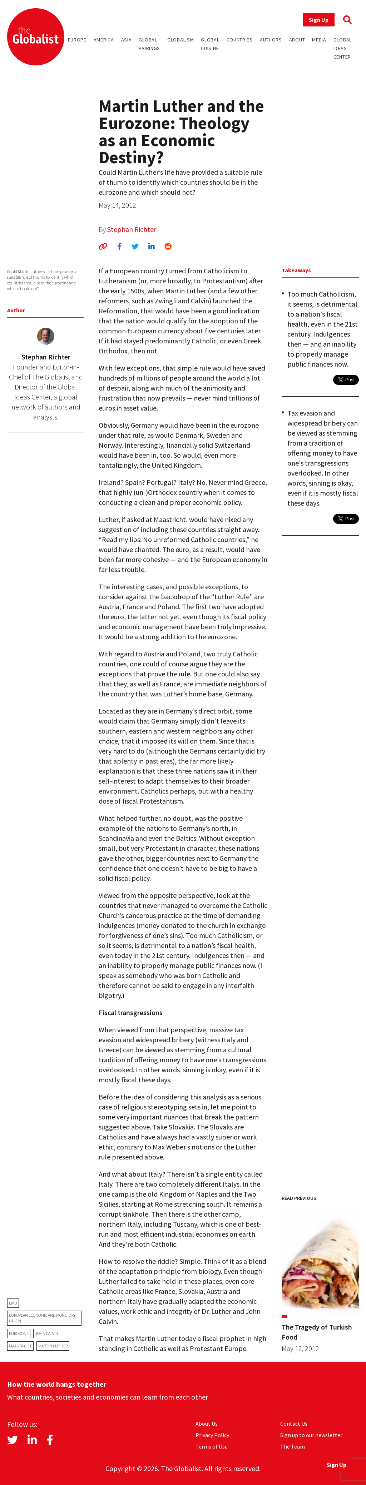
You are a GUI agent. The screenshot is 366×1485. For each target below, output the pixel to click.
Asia (126, 39)
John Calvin (46, 1333)
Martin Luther (53, 1346)
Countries (240, 39)
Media (319, 39)
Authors (271, 39)
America (104, 39)
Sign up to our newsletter (311, 1435)
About (297, 39)
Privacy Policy (212, 1435)
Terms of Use (212, 1446)
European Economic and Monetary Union (42, 1317)
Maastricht (20, 1346)
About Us (207, 1423)
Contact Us (293, 1423)
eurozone (19, 1333)
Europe (77, 39)
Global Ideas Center (342, 48)
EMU (13, 1303)
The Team (292, 1446)
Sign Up (318, 19)
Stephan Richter (131, 229)
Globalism (180, 39)
